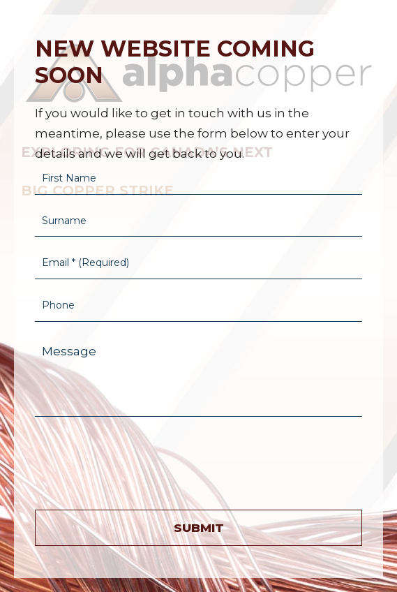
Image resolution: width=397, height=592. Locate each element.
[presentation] (141, 460)
